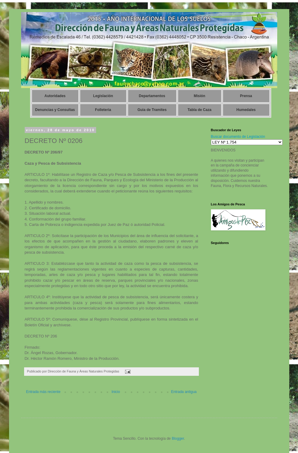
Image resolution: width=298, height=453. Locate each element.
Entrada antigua (184, 392)
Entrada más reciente (43, 392)
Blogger (178, 438)
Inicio (115, 392)
